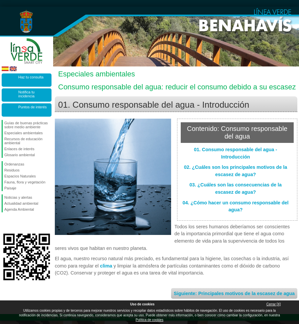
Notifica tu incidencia (26, 94)
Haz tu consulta (31, 77)
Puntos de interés (32, 107)
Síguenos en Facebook (6, 223)
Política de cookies (149, 320)
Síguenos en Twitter (17, 223)
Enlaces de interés (19, 149)
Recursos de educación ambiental (23, 141)
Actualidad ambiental (21, 203)
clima (106, 266)
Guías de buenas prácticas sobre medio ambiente (26, 125)
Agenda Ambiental (19, 209)
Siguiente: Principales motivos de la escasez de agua (234, 293)
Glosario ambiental (19, 155)
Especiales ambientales (23, 133)
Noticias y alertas (18, 197)
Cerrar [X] (273, 304)
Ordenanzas (14, 164)
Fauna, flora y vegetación (25, 182)
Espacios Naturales (20, 176)
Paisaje (10, 188)
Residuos (12, 170)
